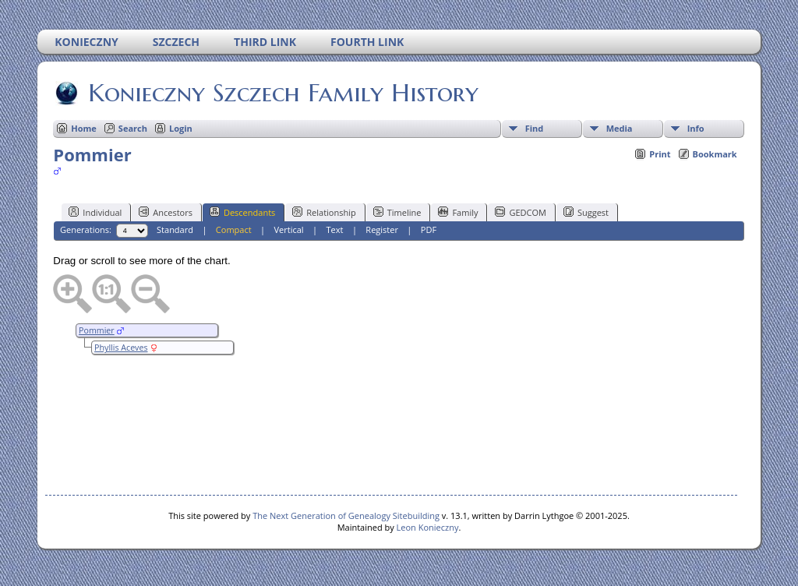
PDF (428, 229)
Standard (175, 229)
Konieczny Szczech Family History (282, 92)
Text (335, 229)
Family (458, 212)
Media (619, 128)
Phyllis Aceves (120, 347)
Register (381, 229)
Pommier (97, 330)
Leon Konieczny (428, 527)
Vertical (289, 229)
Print (659, 154)
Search (132, 128)
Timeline (397, 212)
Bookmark (715, 154)
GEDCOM (520, 212)
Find (534, 128)
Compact (234, 229)
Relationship (323, 212)
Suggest (586, 212)
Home (84, 128)
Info (695, 128)
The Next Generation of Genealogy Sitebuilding (346, 515)
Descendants (242, 212)
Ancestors (165, 212)
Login (180, 128)
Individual (95, 212)
